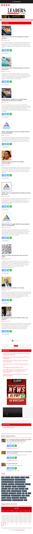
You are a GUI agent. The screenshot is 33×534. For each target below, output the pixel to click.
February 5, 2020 (6, 321)
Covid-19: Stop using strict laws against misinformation (13, 162)
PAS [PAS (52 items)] (23, 493)
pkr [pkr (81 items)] (26, 493)
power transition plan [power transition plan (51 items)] (6, 495)
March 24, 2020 (6, 165)
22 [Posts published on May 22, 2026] (20, 521)
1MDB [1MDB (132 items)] (3, 477)
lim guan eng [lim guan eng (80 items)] (21, 488)
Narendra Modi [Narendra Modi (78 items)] (4, 493)
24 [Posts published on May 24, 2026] (29, 521)
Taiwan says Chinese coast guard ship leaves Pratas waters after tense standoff (15, 361)
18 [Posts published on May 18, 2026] (3, 521)
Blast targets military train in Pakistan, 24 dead (13, 367)
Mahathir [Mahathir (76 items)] (3, 491)
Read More (5, 53)
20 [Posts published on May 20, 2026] (12, 521)
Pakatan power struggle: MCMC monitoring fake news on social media (15, 224)
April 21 (15, 460)
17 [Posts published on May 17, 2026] (29, 518)
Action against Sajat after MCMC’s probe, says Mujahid (15, 318)
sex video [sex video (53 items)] (3, 497)
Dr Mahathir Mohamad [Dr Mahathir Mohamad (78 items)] (19, 484)
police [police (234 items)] (29, 493)
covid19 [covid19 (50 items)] (27, 477)
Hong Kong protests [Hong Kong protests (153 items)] (21, 486)
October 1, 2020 (6, 71)
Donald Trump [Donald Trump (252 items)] (11, 484)
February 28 (16, 470)
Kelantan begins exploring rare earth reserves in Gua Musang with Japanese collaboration (16, 354)
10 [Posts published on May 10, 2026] (29, 516)
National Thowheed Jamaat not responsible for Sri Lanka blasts (19, 452)
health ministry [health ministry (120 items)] (8, 486)
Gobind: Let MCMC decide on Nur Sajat (13, 288)
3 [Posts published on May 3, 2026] (29, 513)
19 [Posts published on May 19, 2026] (7, 521)
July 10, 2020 (5, 102)
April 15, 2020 (5, 135)
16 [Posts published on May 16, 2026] (25, 518)
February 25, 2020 (6, 227)
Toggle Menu (16, 1)
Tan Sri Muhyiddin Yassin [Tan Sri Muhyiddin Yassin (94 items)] (6, 500)
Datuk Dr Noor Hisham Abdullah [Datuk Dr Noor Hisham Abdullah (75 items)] (8, 479)
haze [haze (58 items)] (3, 486)
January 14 (16, 448)
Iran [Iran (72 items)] (12, 488)
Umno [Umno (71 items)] (25, 500)
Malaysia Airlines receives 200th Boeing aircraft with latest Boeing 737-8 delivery (15, 375)
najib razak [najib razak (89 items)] (24, 491)
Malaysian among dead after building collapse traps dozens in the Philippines (16, 358)
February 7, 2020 (6, 290)
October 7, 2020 (6, 40)
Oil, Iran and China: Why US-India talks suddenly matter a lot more (16, 364)
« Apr (2, 525)
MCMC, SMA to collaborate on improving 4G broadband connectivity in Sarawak (14, 99)
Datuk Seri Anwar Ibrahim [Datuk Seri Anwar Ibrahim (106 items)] (20, 479)
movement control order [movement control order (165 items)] (16, 491)
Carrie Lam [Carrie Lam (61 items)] (8, 477)
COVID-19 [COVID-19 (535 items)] (22, 477)
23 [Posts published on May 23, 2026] (25, 521)
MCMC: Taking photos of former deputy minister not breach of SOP (16, 132)
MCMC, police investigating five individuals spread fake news (16, 193)
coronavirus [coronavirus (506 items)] (17, 477)
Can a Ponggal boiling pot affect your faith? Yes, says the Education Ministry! (19, 440)
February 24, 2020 (6, 258)
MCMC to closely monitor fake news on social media (15, 256)
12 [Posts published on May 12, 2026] (7, 518)
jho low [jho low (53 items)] (16, 488)
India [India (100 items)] (9, 488)
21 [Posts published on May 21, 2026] (16, 521)
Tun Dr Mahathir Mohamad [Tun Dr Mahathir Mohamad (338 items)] (18, 500)
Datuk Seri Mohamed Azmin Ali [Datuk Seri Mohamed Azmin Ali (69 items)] (7, 481)
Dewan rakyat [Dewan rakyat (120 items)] (4, 484)
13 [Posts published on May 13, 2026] (12, 518)
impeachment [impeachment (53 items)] (4, 488)
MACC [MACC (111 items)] (27, 488)
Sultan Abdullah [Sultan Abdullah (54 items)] (23, 497)
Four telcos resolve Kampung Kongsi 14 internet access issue (15, 68)
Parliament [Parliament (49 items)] (19, 493)
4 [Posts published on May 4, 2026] (3, 516)
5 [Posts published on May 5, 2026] (7, 516)
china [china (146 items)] (12, 477)
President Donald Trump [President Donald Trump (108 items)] (16, 495)
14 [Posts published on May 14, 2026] (16, 518)
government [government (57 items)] (27, 484)
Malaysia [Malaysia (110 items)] (8, 491)
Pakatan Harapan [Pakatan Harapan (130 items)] (12, 493)
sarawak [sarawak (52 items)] (27, 495)
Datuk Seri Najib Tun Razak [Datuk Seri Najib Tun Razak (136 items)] (20, 481)
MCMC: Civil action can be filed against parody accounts (15, 37)
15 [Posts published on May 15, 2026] (20, 518)
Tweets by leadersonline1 (8, 427)
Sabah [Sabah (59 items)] (23, 495)
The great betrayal (12, 463)
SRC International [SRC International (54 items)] (15, 497)
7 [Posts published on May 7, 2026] (16, 516)
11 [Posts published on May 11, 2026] (3, 518)
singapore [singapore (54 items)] (9, 497)
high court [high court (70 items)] (14, 486)
